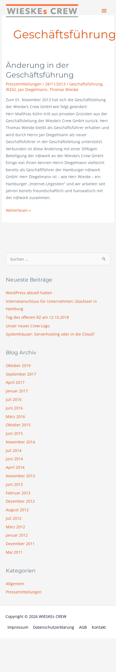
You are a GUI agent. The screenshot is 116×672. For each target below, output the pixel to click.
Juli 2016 (13, 399)
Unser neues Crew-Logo (28, 325)
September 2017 (21, 374)
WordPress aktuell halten (29, 292)
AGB (83, 627)
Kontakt (99, 627)
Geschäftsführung (85, 84)
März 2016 (15, 416)
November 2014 (20, 442)
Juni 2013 (14, 484)
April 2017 (15, 382)
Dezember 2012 (20, 501)
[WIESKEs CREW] (42, 11)
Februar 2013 (18, 493)
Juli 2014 (13, 450)
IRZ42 (11, 89)
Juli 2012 (13, 518)
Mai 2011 (14, 552)
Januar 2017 (17, 390)
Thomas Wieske (64, 89)
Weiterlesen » (18, 210)
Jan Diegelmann (32, 89)
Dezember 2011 (20, 543)
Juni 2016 (14, 408)
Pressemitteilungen (24, 84)
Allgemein (15, 583)
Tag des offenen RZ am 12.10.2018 (37, 317)
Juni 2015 (14, 433)
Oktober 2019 (18, 365)
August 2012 (17, 509)
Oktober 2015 (18, 424)
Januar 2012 (17, 535)
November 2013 (20, 475)
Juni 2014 (14, 458)
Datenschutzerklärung (53, 627)
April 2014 (15, 467)
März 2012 (15, 526)
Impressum (17, 627)
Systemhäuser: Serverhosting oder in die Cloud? (50, 334)
